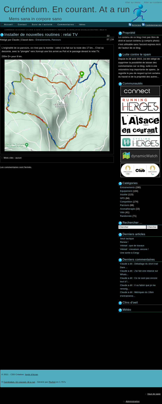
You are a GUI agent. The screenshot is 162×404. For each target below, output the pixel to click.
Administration (133, 401)
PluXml (52, 382)
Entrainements (50, 30)
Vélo (122, 212)
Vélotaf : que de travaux (132, 245)
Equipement (126, 191)
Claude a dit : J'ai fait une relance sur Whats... (139, 273)
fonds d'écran (31, 374)
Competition (126, 202)
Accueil (8, 24)
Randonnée (126, 216)
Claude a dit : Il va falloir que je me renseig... (138, 287)
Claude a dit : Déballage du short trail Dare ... (139, 266)
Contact (22, 24)
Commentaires (66, 24)
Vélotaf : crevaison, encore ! (134, 249)
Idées (82, 24)
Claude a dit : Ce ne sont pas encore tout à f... (138, 280)
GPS (122, 198)
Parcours (62, 30)
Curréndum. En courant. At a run (67, 9)
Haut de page (153, 394)
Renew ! (124, 242)
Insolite (124, 194)
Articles (136, 25)
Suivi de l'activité (42, 24)
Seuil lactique (127, 238)
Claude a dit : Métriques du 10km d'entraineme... (137, 294)
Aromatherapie (127, 209)
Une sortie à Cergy (129, 253)
